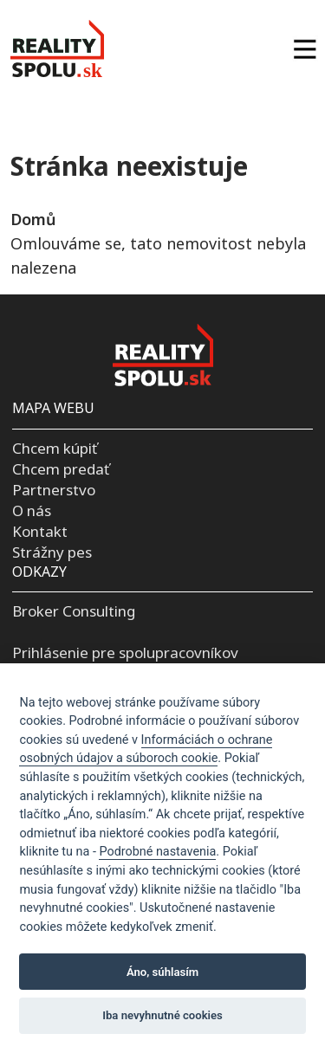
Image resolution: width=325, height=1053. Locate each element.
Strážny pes (52, 552)
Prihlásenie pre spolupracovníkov (125, 652)
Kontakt (40, 531)
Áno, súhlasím (162, 972)
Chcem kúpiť (54, 448)
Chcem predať (60, 469)
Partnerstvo (53, 490)
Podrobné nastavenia (157, 851)
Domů (32, 219)
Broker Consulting (73, 611)
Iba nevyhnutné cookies (162, 1015)
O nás (31, 510)
